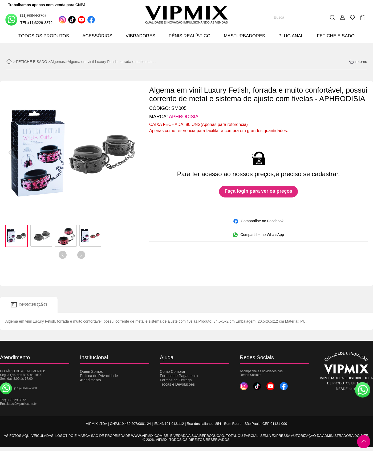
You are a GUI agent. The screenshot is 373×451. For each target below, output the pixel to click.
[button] (132, 153)
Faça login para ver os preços (258, 191)
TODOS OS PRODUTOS (43, 35)
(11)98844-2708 (26, 19)
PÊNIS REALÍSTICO (189, 35)
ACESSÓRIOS (97, 35)
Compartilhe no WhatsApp (258, 234)
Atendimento (90, 380)
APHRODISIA (183, 116)
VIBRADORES (140, 35)
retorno (358, 61)
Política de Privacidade (99, 376)
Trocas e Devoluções (177, 384)
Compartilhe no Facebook (258, 221)
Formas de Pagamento (179, 376)
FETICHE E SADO (336, 35)
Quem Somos (91, 371)
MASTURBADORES (244, 35)
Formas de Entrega (176, 380)
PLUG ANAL (291, 35)
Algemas (57, 62)
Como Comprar (172, 371)
